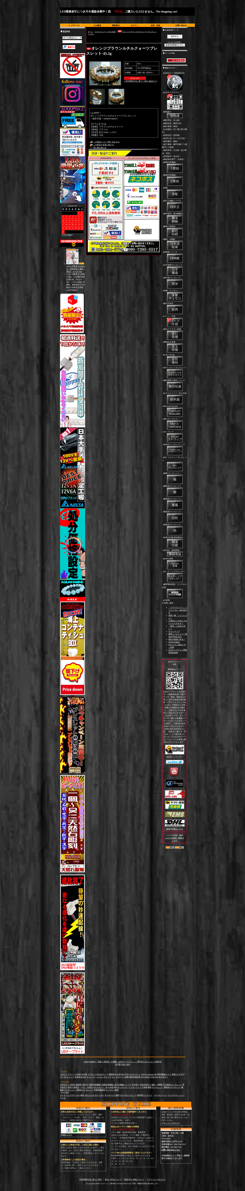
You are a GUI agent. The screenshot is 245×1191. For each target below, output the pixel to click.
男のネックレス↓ (174, 424)
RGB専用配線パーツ (163, 1074)
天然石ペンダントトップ (174, 449)
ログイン (134, 25)
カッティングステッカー (174, 576)
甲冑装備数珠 (99, 1090)
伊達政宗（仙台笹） (172, 156)
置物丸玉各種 (174, 347)
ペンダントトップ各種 (137, 1087)
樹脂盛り (174, 115)
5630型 (84, 1074)
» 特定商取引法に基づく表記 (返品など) (140, 81)
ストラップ (174, 437)
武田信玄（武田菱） (172, 135)
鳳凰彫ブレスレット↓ (174, 504)
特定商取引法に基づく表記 (90, 1179)
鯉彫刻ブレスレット (174, 491)
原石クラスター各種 (174, 334)
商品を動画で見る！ (176, 639)
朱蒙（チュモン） (174, 295)
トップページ (74, 25)
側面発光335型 (115, 1074)
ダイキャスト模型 (112, 1095)
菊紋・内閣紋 (174, 244)
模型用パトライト (144, 1095)
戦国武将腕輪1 (174, 167)
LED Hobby (145, 1077)
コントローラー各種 (120, 1077)
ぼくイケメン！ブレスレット (174, 464)
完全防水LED (80, 1077)
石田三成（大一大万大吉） (175, 138)
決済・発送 (155, 25)
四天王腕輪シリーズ (174, 206)
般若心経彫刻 (174, 231)
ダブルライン (135, 1074)
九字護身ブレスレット (174, 270)
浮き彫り (135, 1085)
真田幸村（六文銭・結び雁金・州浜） (174, 151)
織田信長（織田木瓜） (173, 123)
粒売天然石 (174, 308)
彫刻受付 (116, 25)
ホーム (90, 32)
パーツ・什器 (174, 321)
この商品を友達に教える (103, 145)
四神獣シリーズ (174, 257)
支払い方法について (113, 1179)
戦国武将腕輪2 (174, 180)
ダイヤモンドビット (128, 1095)
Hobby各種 (174, 564)
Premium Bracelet (174, 411)
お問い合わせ (181, 25)
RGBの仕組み (174, 642)
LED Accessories (147, 1074)
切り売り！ (163, 1077)
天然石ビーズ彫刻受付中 (174, 81)
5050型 (78, 1074)
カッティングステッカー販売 (72, 1095)
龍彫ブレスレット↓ (174, 478)
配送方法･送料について (134, 1179)
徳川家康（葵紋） (171, 126)
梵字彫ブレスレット (174, 283)
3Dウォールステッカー (94, 1095)
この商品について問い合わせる (106, 142)
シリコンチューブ (103, 1077)
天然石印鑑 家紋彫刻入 (174, 542)
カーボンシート (160, 1095)
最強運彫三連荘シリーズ (174, 385)
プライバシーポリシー (170, 1123)
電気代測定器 (134, 1077)
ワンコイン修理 (112, 1090)
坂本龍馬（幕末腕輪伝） (174, 219)
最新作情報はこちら (174, 829)
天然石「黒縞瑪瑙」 (174, 553)
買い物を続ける (99, 147)
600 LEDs (125, 1074)
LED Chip (154, 1077)
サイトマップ (174, 631)
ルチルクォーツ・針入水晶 (105, 32)
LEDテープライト (174, 100)
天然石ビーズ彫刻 (67, 1085)
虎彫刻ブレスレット (174, 530)
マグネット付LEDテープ (98, 1074)
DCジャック (69, 1077)
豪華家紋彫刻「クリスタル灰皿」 (174, 591)
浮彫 (174, 193)
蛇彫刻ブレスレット (174, 517)
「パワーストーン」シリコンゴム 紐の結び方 (177, 610)
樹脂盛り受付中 (82, 1085)
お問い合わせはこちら (170, 1150)
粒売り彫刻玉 (73, 1087)
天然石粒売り (145, 1085)
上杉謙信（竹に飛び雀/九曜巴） (174, 130)
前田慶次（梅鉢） (171, 141)
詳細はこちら (66, 1135)
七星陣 (167, 600)
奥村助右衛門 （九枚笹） (174, 159)
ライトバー (91, 1077)
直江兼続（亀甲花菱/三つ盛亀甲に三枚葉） (174, 145)
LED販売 (97, 25)
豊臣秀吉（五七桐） (172, 120)
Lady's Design (174, 360)
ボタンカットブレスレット (174, 372)
